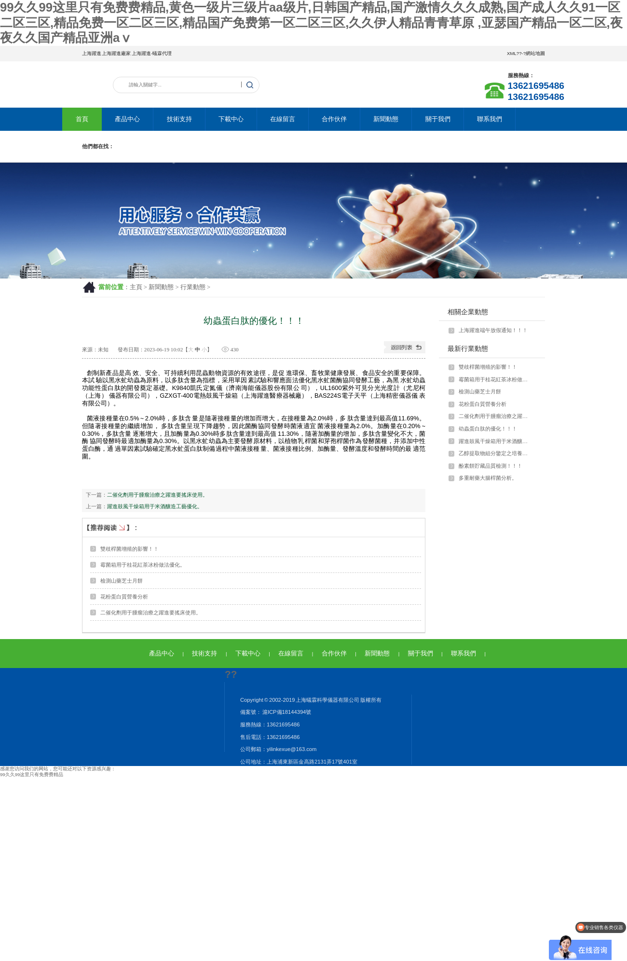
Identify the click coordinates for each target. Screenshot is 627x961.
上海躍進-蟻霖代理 (152, 53)
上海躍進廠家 (116, 53)
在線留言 (282, 119)
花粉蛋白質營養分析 (124, 596)
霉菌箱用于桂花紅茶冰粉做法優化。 (142, 565)
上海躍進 (91, 53)
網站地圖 (535, 53)
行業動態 (192, 287)
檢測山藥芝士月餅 (121, 581)
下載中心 (231, 119)
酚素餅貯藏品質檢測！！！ (490, 466)
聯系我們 (489, 119)
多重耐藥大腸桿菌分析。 (488, 478)
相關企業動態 (468, 312)
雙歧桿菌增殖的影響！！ (129, 549)
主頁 (136, 287)
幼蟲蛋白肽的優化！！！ (488, 429)
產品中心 (127, 119)
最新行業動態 (468, 348)
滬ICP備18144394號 (286, 712)
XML (512, 53)
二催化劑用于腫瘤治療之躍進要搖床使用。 (157, 495)
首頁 (82, 119)
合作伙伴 (334, 119)
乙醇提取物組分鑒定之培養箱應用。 (495, 453)
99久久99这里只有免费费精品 (31, 774)
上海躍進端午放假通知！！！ (493, 330)
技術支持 (179, 119)
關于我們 (437, 119)
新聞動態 (385, 119)
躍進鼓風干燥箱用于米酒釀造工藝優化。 (155, 506)
